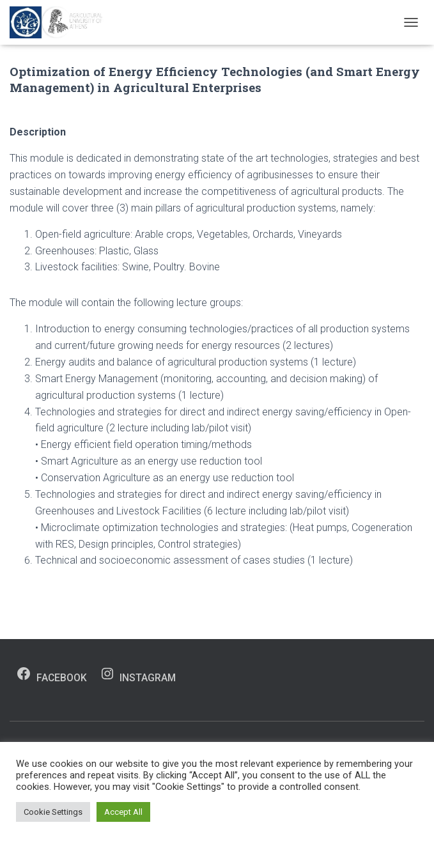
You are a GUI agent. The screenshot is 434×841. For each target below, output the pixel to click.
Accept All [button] (123, 812)
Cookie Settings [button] (53, 812)
